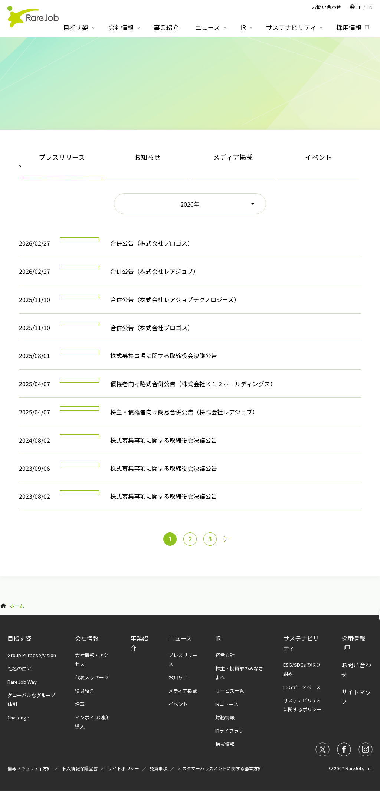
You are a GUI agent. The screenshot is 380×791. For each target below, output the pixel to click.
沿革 (80, 704)
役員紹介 (84, 690)
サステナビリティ (291, 27)
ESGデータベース (302, 686)
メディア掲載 (233, 157)
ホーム (17, 605)
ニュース (180, 638)
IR (218, 638)
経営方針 (225, 655)
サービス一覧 (229, 690)
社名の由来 (19, 668)
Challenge (18, 717)
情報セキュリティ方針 (29, 768)
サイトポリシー (123, 768)
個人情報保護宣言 (80, 768)
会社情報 (87, 638)
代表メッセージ (92, 677)
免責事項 (158, 768)
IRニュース (226, 704)
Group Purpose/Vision (31, 655)
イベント (318, 157)
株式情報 (225, 744)
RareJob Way (22, 681)
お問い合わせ (326, 6)
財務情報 (225, 717)
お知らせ (147, 157)
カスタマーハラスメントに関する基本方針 (220, 768)
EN (370, 6)
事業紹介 (166, 27)
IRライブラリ (229, 730)
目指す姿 (19, 638)
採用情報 (348, 27)
